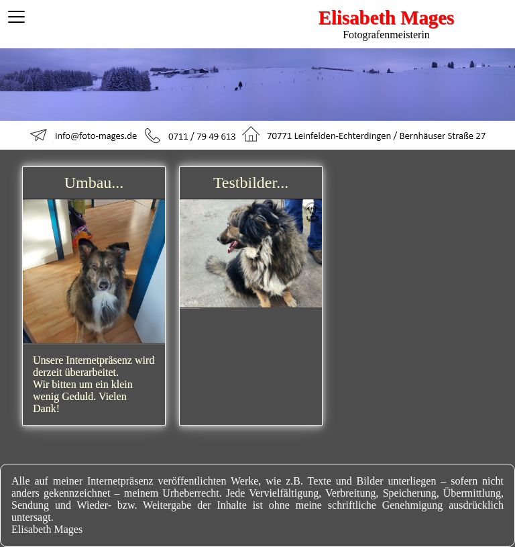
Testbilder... (250, 182)
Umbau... (94, 182)
